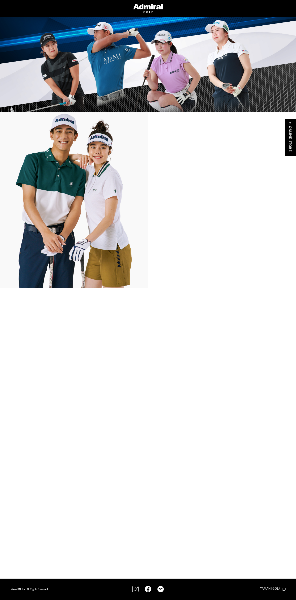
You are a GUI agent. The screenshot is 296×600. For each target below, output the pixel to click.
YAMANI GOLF (269, 588)
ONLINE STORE (290, 138)
